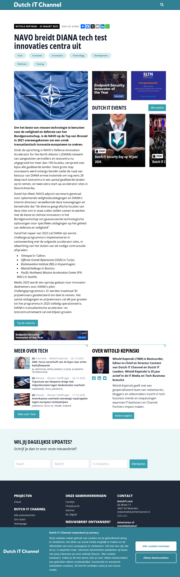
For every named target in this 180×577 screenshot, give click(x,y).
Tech (20, 55)
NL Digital (71, 514)
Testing (40, 63)
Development (101, 55)
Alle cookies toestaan (156, 546)
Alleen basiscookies (156, 557)
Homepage (20, 523)
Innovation (57, 55)
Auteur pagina (123, 415)
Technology (78, 55)
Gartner (70, 510)
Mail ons (122, 515)
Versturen (138, 464)
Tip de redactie (26, 323)
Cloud (17, 501)
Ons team (19, 519)
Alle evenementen (24, 515)
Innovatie (37, 55)
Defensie (22, 63)
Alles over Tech (27, 414)
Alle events (157, 107)
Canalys (70, 501)
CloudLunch (73, 506)
